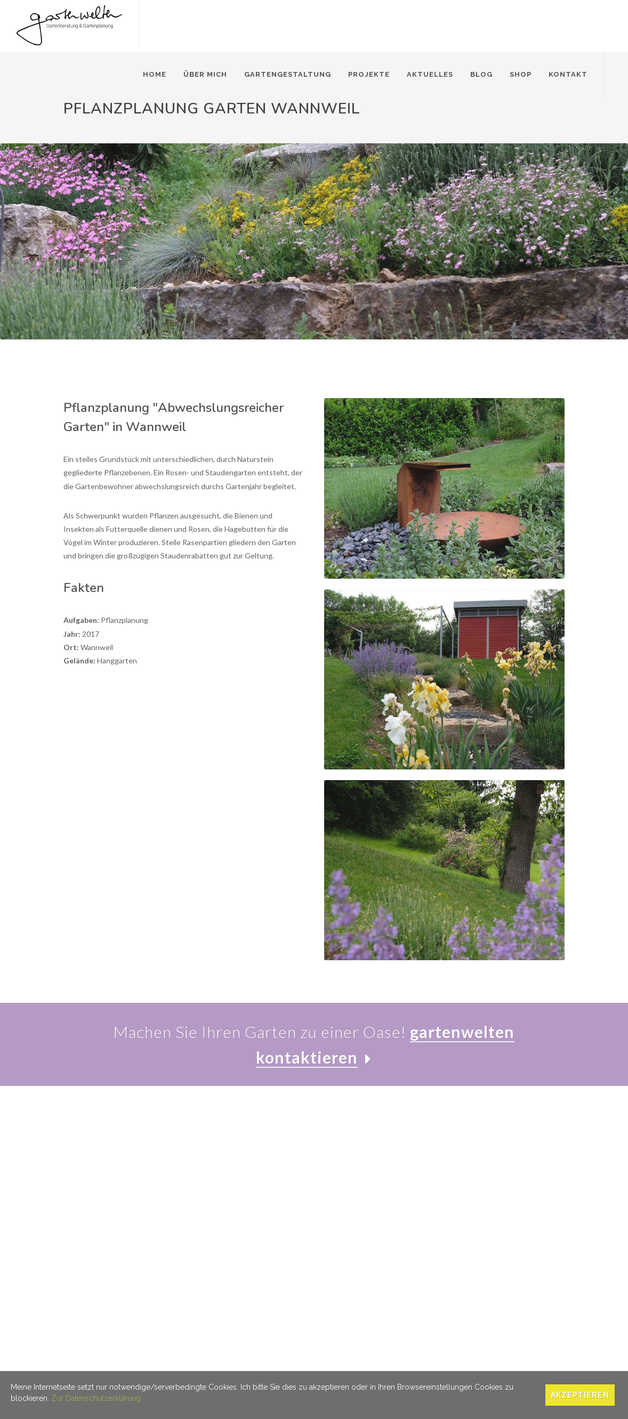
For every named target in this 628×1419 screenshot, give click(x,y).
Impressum (82, 1368)
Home (154, 74)
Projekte (369, 74)
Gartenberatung (213, 1162)
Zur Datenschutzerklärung (96, 1398)
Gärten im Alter (211, 1208)
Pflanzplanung (209, 1193)
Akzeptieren (580, 1395)
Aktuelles (430, 74)
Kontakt (568, 74)
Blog (481, 74)
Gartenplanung (211, 1177)
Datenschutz (128, 1368)
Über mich (205, 74)
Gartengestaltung (287, 74)
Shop (521, 74)
